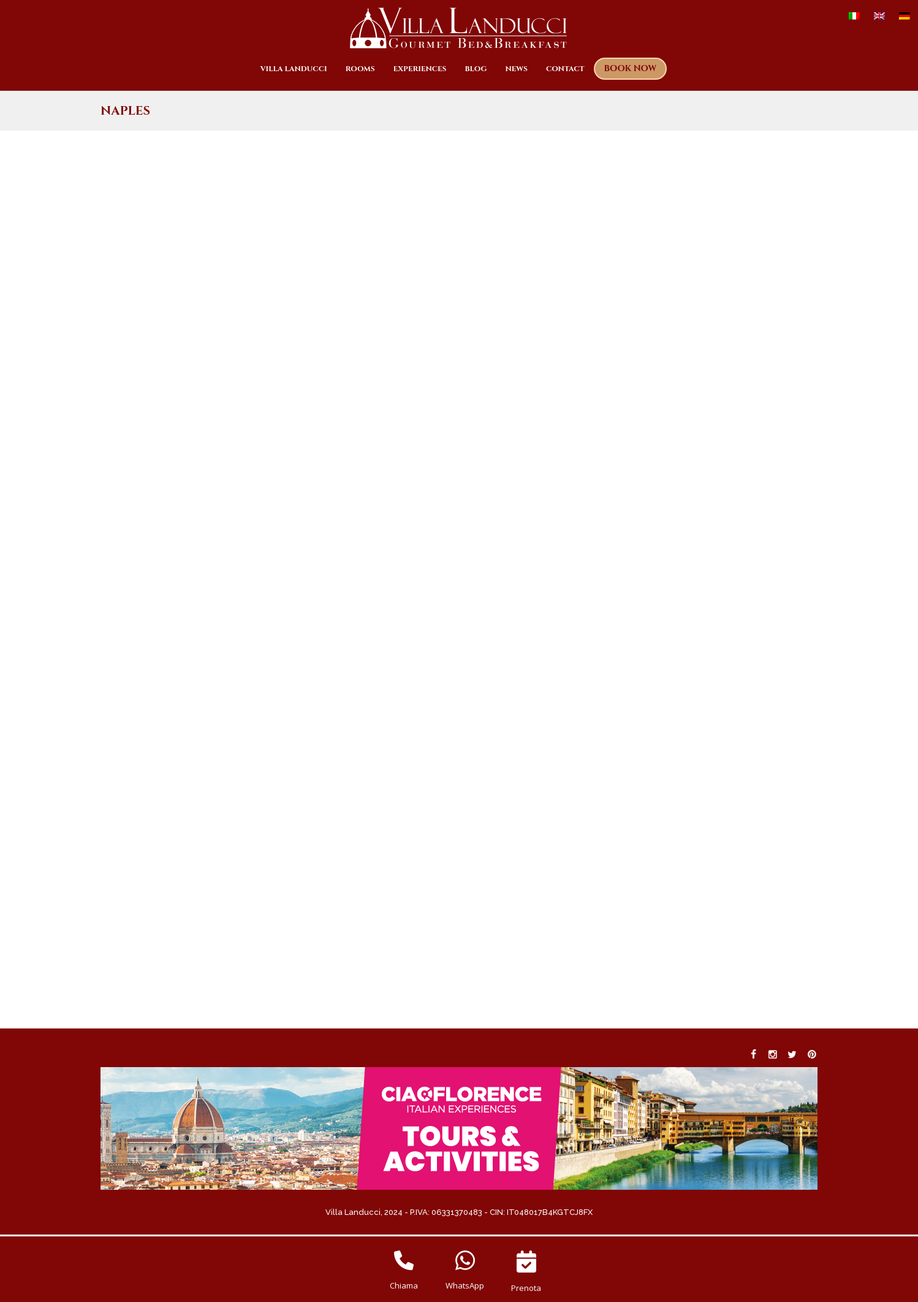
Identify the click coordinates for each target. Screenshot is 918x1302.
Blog (476, 69)
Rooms (360, 69)
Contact (565, 69)
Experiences (420, 69)
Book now (630, 68)
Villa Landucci (293, 69)
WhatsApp (465, 1285)
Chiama (404, 1285)
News (517, 69)
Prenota (526, 1287)
